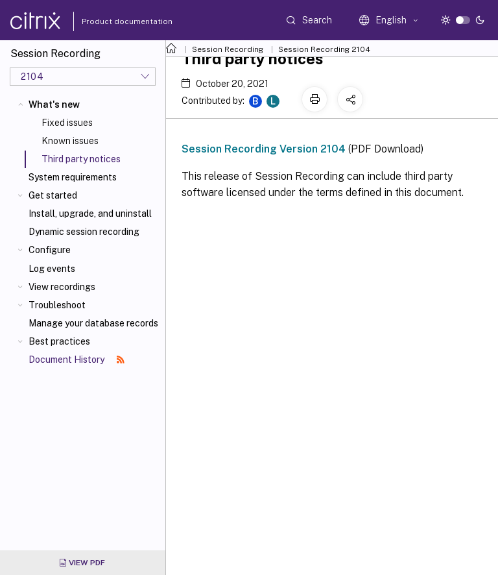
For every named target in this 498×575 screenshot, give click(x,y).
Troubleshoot (57, 305)
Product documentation (111, 21)
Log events (52, 268)
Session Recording (227, 49)
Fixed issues (67, 122)
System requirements (73, 177)
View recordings (62, 287)
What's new (54, 104)
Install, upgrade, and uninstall (90, 213)
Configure (50, 250)
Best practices (59, 341)
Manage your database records (93, 323)
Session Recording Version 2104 (264, 149)
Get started (53, 195)
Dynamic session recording (84, 231)
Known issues (70, 141)
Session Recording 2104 (324, 49)
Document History (76, 359)
